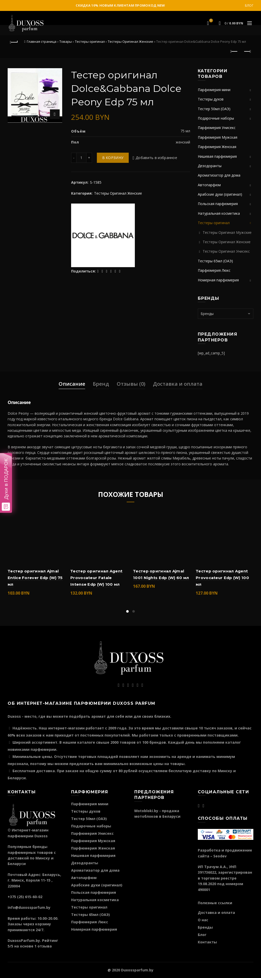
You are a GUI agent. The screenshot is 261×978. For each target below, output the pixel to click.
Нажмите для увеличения (55, 114)
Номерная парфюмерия (218, 280)
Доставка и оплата (177, 383)
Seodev (220, 856)
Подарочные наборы (216, 118)
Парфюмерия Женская (217, 146)
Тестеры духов (211, 99)
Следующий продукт (247, 51)
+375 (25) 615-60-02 (25, 896)
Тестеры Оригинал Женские (130, 41)
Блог (249, 5)
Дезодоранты (209, 165)
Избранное (210, 20)
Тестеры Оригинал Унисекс (226, 251)
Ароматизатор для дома (219, 175)
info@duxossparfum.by (29, 907)
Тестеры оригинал (90, 41)
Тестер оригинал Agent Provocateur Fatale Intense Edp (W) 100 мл (96, 578)
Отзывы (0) (131, 383)
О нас (203, 919)
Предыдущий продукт (234, 51)
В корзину (113, 157)
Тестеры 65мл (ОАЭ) (215, 260)
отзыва (44, 946)
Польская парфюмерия (218, 203)
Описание (72, 383)
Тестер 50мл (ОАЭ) (214, 108)
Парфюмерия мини (214, 89)
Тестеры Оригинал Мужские (227, 232)
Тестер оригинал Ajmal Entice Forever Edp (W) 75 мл (35, 578)
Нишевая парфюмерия (217, 156)
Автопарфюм (209, 184)
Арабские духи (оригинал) (220, 194)
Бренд (101, 383)
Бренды (205, 927)
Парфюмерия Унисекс (217, 127)
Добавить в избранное (156, 157)
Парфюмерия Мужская (217, 137)
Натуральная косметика (219, 213)
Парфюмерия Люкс (214, 270)
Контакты (207, 942)
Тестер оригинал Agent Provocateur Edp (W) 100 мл (222, 578)
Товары (65, 41)
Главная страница (41, 41)
